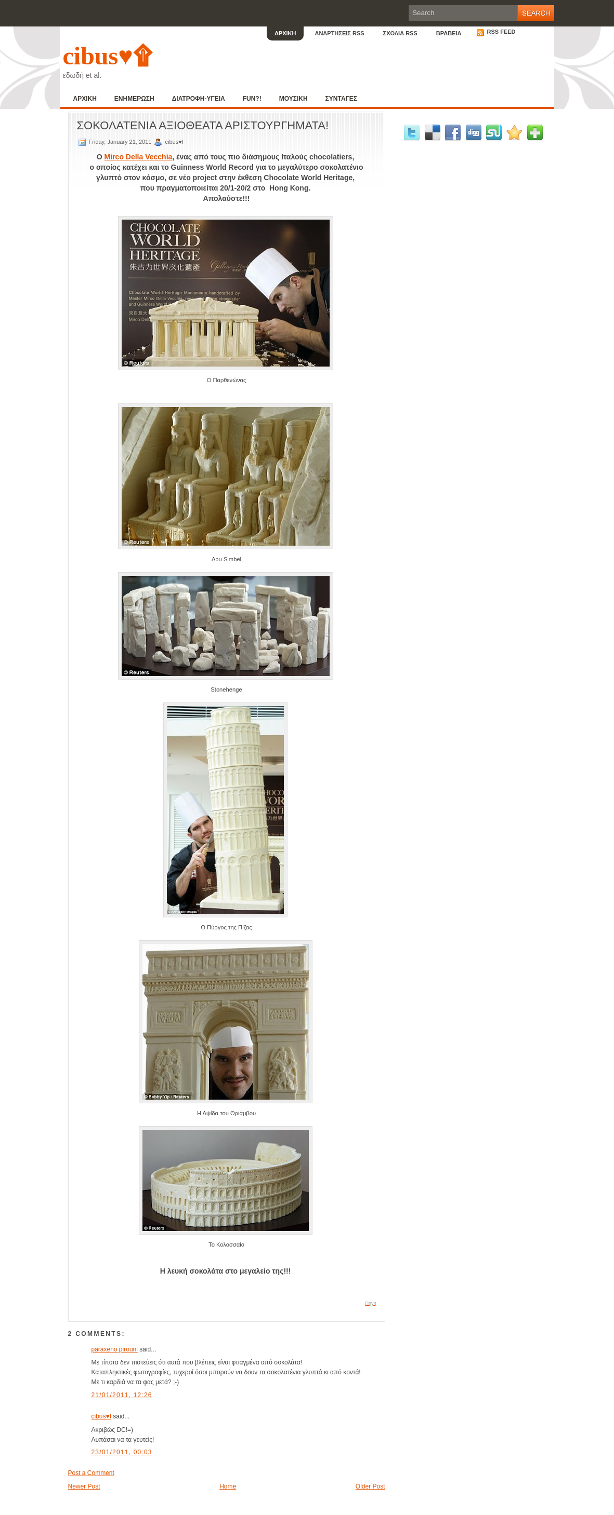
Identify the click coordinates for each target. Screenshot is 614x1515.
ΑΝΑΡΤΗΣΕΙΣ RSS (339, 33)
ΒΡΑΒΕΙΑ (449, 33)
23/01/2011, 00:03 (122, 1452)
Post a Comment (91, 1473)
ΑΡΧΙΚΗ (285, 33)
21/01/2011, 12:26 (122, 1395)
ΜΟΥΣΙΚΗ (293, 98)
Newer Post (84, 1486)
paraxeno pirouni (115, 1349)
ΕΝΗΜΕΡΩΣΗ (134, 98)
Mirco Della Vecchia (138, 157)
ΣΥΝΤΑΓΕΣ (341, 98)
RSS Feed (496, 32)
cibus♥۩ (107, 56)
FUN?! (252, 98)
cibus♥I (101, 1416)
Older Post (370, 1486)
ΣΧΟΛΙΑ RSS (400, 33)
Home (227, 1486)
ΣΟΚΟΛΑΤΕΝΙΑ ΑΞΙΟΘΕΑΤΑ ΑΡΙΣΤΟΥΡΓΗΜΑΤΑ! (203, 125)
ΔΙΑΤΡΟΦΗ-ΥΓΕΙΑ (198, 98)
